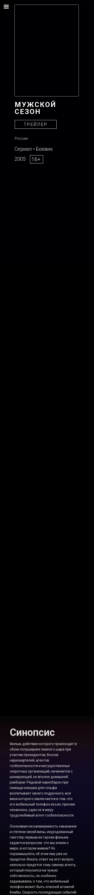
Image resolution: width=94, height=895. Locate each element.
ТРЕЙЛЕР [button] (35, 124)
